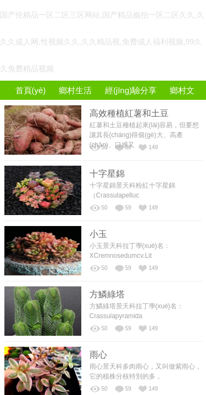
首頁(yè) (30, 90)
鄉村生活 (75, 90)
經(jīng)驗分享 (131, 90)
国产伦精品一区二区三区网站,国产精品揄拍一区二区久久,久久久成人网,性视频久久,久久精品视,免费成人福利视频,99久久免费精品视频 (102, 41)
